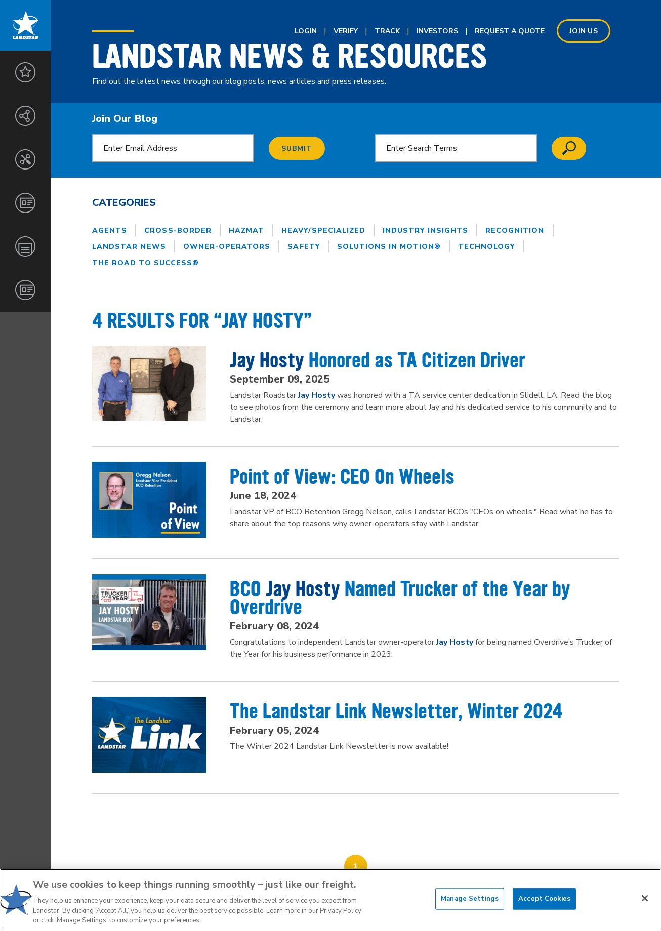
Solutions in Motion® (389, 246)
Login (306, 31)
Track (387, 31)
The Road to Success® (145, 263)
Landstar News (129, 246)
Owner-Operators (227, 246)
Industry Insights (425, 230)
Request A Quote (510, 31)
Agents (109, 230)
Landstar (25, 25)
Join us (583, 31)
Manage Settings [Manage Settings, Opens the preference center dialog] (470, 898)
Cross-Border (178, 230)
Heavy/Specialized (323, 230)
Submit (296, 148)
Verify (346, 31)
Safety (303, 246)
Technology (486, 246)
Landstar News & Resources (289, 56)
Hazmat (246, 230)
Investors (437, 31)
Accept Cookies (544, 898)
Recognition (515, 230)
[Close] (645, 898)
